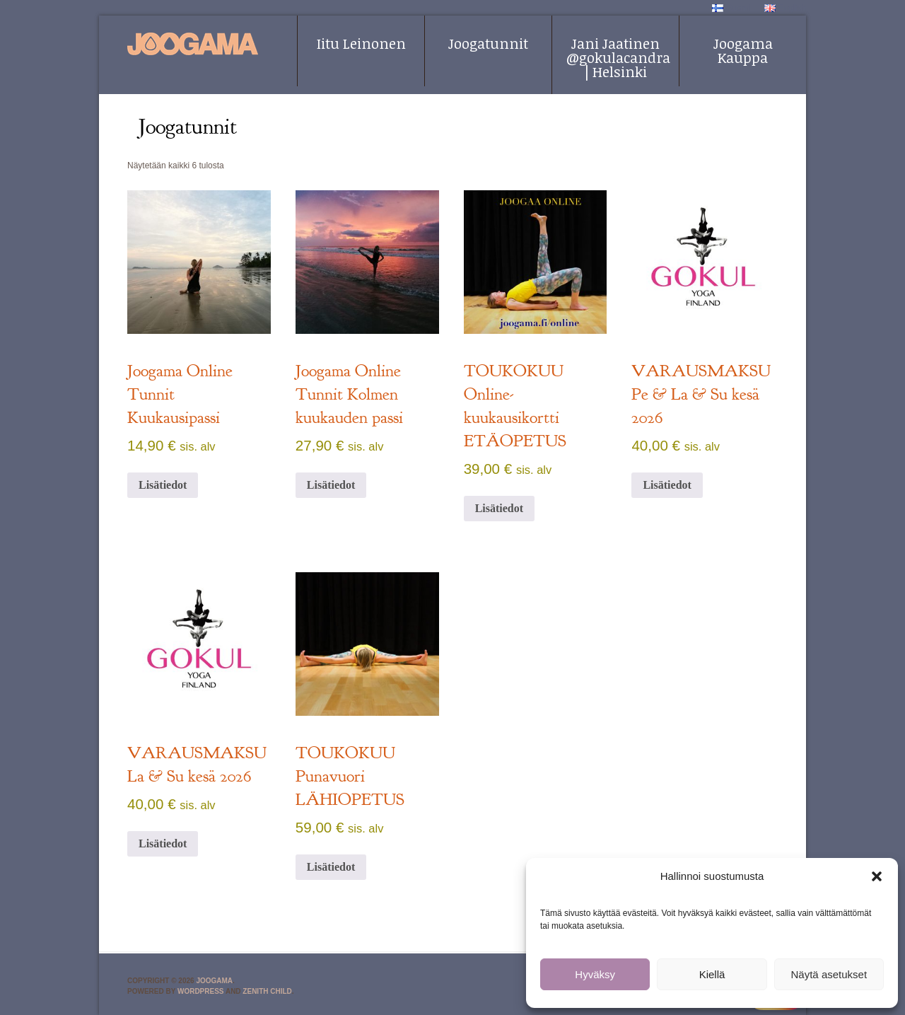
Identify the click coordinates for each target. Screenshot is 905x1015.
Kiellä (712, 974)
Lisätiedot (163, 485)
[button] (877, 876)
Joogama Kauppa (743, 50)
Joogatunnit (488, 43)
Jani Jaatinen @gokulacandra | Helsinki (618, 57)
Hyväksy (595, 974)
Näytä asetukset (829, 974)
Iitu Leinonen (361, 43)
